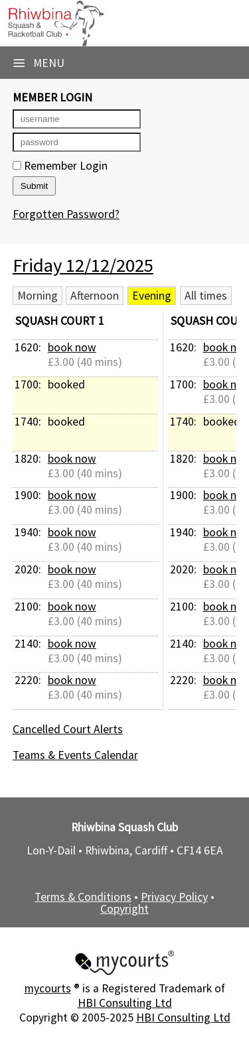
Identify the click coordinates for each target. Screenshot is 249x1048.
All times (206, 295)
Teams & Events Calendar (75, 755)
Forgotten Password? (66, 214)
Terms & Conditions (83, 897)
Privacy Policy (174, 897)
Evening (151, 295)
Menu (38, 63)
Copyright (124, 909)
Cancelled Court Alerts (68, 729)
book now (72, 347)
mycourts (48, 988)
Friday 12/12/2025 (83, 265)
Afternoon (94, 295)
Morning (37, 295)
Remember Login (60, 165)
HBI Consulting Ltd (125, 1003)
